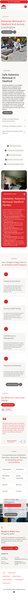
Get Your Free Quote (12, 384)
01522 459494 (17, 1)
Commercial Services (19, 579)
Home (4, 572)
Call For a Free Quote (11, 514)
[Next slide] (24, 441)
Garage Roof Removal (7, 579)
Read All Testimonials (8, 404)
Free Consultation (7, 32)
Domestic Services (6, 583)
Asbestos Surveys (11, 572)
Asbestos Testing (6, 576)
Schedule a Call (7, 112)
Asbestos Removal (16, 576)
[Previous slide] (20, 441)
